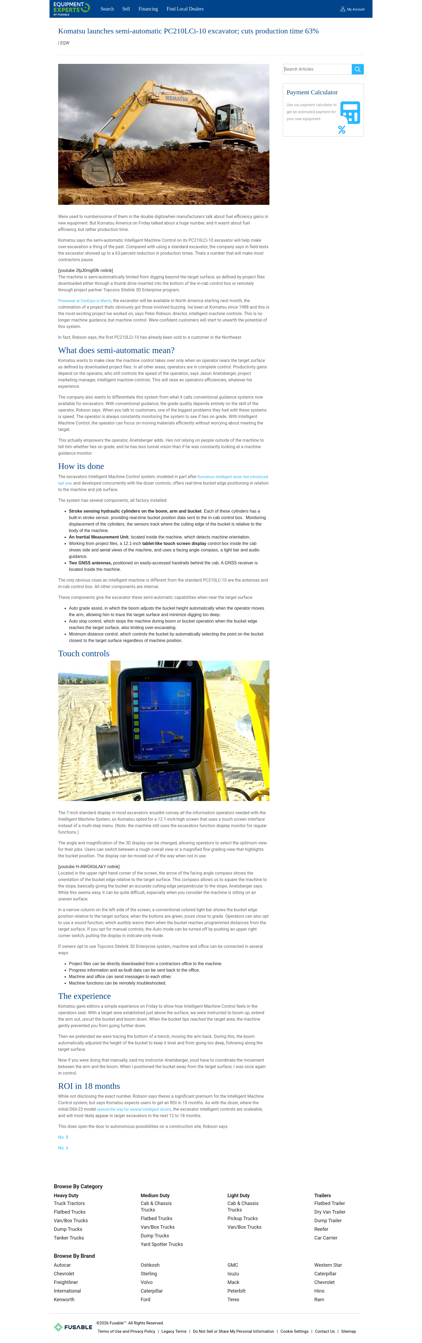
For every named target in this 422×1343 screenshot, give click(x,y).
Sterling (149, 1273)
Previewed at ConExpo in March (84, 301)
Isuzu (233, 1273)
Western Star (328, 1265)
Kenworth (64, 1299)
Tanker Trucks (69, 1238)
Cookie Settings (294, 1331)
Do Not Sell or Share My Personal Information (233, 1331)
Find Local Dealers (185, 9)
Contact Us (325, 1331)
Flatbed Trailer (329, 1203)
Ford (145, 1299)
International (67, 1291)
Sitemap (348, 1331)
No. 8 (63, 1137)
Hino (319, 1291)
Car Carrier (325, 1238)
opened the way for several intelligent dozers (133, 1109)
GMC (232, 1265)
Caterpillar (152, 1291)
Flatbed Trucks (70, 1212)
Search (107, 9)
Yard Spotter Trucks (162, 1244)
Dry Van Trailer (330, 1212)
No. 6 (63, 1148)
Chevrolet (64, 1273)
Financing (148, 9)
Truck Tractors (69, 1203)
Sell (126, 9)
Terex (233, 1299)
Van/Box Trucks (71, 1220)
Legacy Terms (174, 1331)
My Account (356, 9)
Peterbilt (236, 1291)
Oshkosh (150, 1265)
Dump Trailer (328, 1220)
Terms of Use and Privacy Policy (126, 1331)
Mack (233, 1282)
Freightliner (66, 1282)
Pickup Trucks (242, 1218)
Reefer (321, 1229)
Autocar (62, 1265)
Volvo (147, 1282)
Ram (319, 1299)
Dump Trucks (68, 1229)
